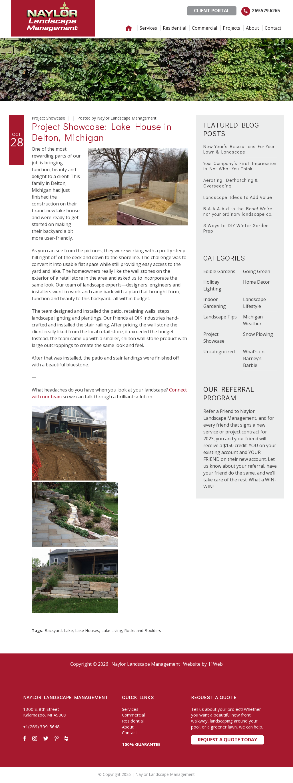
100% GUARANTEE (141, 744)
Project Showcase (48, 118)
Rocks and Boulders (142, 630)
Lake (68, 630)
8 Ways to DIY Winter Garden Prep (236, 228)
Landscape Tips (220, 317)
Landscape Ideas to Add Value (237, 197)
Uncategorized (219, 351)
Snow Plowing (258, 334)
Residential (133, 721)
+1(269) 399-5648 (41, 726)
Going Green (256, 271)
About (128, 727)
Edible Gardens (219, 271)
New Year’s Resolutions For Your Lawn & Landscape (239, 149)
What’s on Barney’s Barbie (253, 358)
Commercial (133, 715)
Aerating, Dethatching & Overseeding (230, 182)
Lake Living (111, 630)
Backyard (53, 630)
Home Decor (256, 282)
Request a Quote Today (227, 739)
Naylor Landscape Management (53, 18)
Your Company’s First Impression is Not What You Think (239, 165)
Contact (129, 732)
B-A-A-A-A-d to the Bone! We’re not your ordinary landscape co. (238, 211)
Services (130, 709)
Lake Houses (87, 630)
